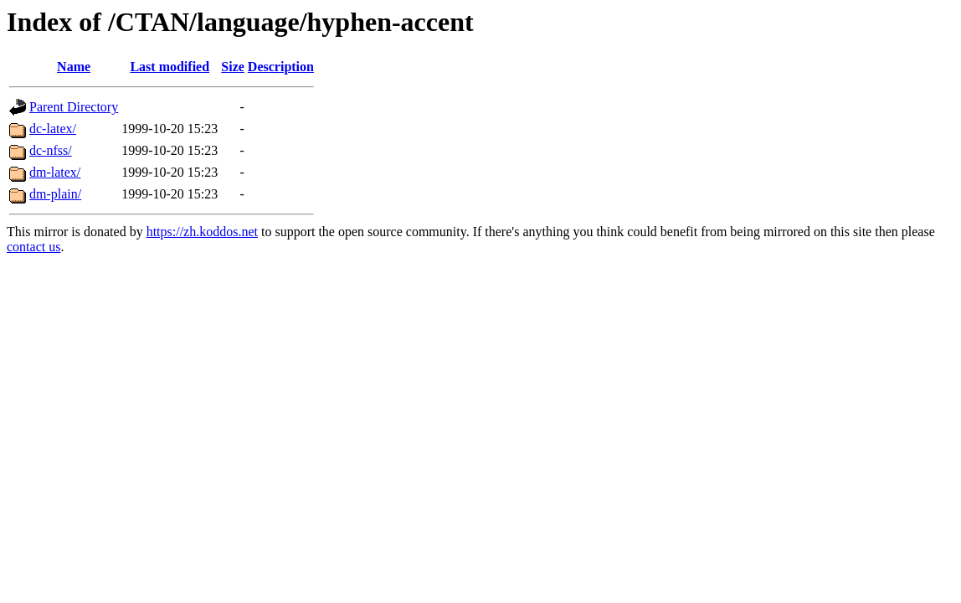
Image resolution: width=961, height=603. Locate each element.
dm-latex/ (54, 172)
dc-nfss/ (50, 150)
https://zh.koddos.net (202, 231)
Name (73, 66)
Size (232, 66)
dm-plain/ (55, 194)
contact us (33, 247)
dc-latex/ (52, 128)
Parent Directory (73, 107)
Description (281, 66)
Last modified (169, 66)
